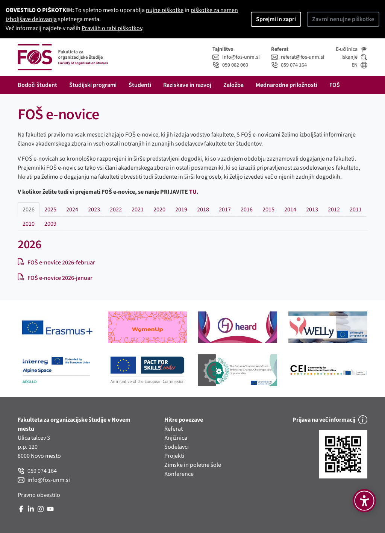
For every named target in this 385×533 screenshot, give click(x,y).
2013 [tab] (312, 209)
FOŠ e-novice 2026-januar (55, 277)
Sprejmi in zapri (276, 19)
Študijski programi (93, 85)
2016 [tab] (247, 209)
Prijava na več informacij (330, 419)
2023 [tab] (94, 209)
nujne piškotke (164, 10)
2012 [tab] (334, 209)
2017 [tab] (225, 209)
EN (359, 65)
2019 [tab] (181, 209)
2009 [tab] (50, 224)
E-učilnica (351, 49)
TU (193, 192)
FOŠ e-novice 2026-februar (56, 262)
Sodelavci (176, 447)
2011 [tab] (356, 209)
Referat (173, 429)
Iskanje (354, 57)
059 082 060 (230, 65)
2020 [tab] (159, 209)
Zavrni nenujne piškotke (343, 19)
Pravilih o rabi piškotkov (112, 28)
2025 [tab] (50, 209)
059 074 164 (289, 65)
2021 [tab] (138, 209)
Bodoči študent (37, 85)
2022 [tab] (116, 209)
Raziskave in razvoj (187, 85)
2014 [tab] (290, 209)
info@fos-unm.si (236, 57)
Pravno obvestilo (39, 495)
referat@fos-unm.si (297, 57)
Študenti (140, 85)
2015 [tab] (268, 209)
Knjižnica (175, 438)
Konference (179, 474)
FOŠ (334, 85)
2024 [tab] (72, 209)
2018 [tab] (203, 209)
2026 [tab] (29, 209)
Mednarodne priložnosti (286, 85)
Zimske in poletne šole (192, 465)
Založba (233, 85)
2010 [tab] (29, 224)
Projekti (174, 456)
